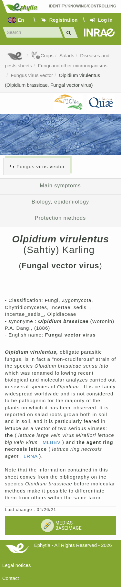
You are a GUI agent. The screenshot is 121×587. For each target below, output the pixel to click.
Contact (10, 578)
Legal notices (16, 565)
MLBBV (52, 442)
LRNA (31, 456)
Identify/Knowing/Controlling (82, 6)
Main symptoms (60, 185)
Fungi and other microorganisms (72, 65)
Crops (42, 55)
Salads (66, 55)
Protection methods (60, 218)
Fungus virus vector (32, 75)
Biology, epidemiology (60, 202)
